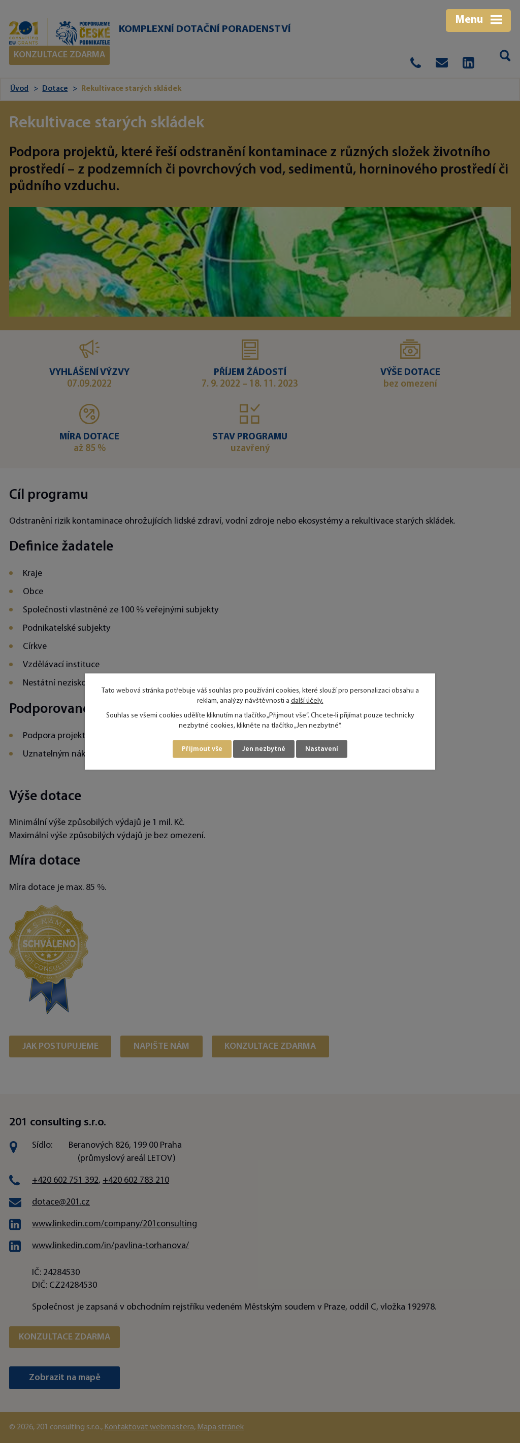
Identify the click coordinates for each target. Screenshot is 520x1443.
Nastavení (322, 749)
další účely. (307, 700)
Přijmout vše (202, 749)
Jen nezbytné (264, 749)
